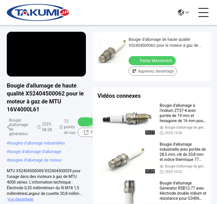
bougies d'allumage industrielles (37, 143)
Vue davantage (20, 199)
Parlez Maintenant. (153, 60)
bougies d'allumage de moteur (35, 160)
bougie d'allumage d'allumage (35, 151)
